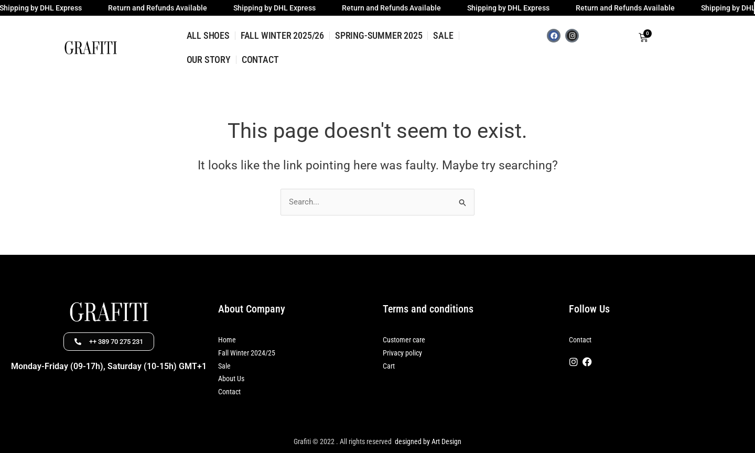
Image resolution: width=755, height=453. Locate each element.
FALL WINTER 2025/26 (282, 35)
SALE (443, 35)
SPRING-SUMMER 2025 (378, 35)
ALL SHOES (208, 35)
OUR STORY (209, 59)
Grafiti (302, 441)
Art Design (445, 441)
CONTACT (260, 59)
